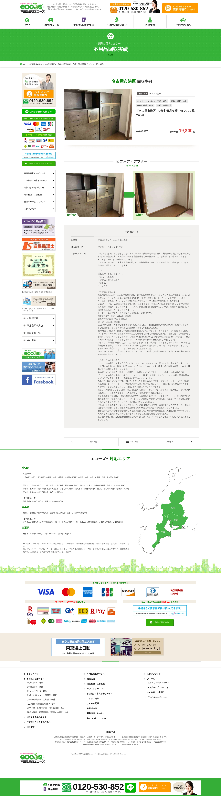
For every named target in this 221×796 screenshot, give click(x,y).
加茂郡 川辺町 (92, 523)
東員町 (40, 535)
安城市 (25, 493)
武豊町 (34, 502)
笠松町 (32, 514)
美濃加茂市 (36, 523)
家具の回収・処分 (179, 101)
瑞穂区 (67, 478)
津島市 (116, 486)
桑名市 (25, 535)
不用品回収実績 (38, 64)
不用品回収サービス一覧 (39, 173)
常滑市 (25, 490)
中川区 (80, 478)
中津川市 (56, 523)
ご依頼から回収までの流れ (39, 180)
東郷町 (71, 490)
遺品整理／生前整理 (39, 194)
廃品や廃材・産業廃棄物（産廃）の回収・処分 (48, 713)
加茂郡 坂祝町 (118, 523)
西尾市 (47, 502)
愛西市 (25, 486)
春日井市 (60, 486)
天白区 (116, 478)
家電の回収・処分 (35, 687)
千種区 (27, 478)
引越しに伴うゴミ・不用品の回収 (42, 696)
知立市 (52, 493)
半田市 (40, 502)
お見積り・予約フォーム (158, 683)
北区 (38, 478)
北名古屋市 (47, 490)
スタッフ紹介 (39, 209)
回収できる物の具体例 (39, 187)
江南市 (89, 486)
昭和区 (60, 478)
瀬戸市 (102, 486)
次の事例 (169, 442)
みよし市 (63, 490)
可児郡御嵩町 (47, 523)
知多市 (109, 486)
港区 (86, 478)
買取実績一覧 (38, 333)
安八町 (45, 514)
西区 (43, 478)
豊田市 (59, 493)
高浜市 (45, 493)
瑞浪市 (64, 523)
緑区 (103, 478)
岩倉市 (52, 486)
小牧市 (96, 486)
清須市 (82, 486)
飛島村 (86, 490)
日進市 (39, 490)
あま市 (55, 490)
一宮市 (32, 486)
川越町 (67, 535)
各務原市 (26, 523)
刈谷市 (39, 493)
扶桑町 (119, 490)
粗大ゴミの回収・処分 (37, 692)
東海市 (123, 486)
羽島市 (39, 514)
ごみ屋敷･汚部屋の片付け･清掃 (41, 704)
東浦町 (126, 490)
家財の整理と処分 (145, 105)
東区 (33, 478)
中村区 (48, 478)
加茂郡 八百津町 (105, 523)
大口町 (113, 490)
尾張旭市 (68, 486)
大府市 (76, 486)
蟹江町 (99, 490)
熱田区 (74, 478)
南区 (91, 478)
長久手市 (78, 490)
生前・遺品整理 (164, 105)
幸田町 (60, 502)
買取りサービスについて (39, 202)
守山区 (97, 478)
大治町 (92, 490)
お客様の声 (38, 318)
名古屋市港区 (53, 64)
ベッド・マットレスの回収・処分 (152, 101)
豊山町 (106, 490)
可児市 (76, 514)
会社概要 (38, 340)
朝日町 (60, 535)
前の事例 (93, 442)
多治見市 (83, 514)
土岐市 (82, 523)
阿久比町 (26, 502)
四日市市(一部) (50, 535)
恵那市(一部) (73, 523)
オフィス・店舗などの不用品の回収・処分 (46, 709)
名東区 (109, 478)
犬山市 (45, 486)
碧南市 (54, 502)
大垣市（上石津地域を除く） (61, 514)
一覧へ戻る (131, 442)
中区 (54, 478)
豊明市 (32, 490)
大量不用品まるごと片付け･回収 (41, 700)
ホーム (24, 64)
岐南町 (25, 514)
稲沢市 (39, 486)
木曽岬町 (33, 535)
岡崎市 (32, 493)
